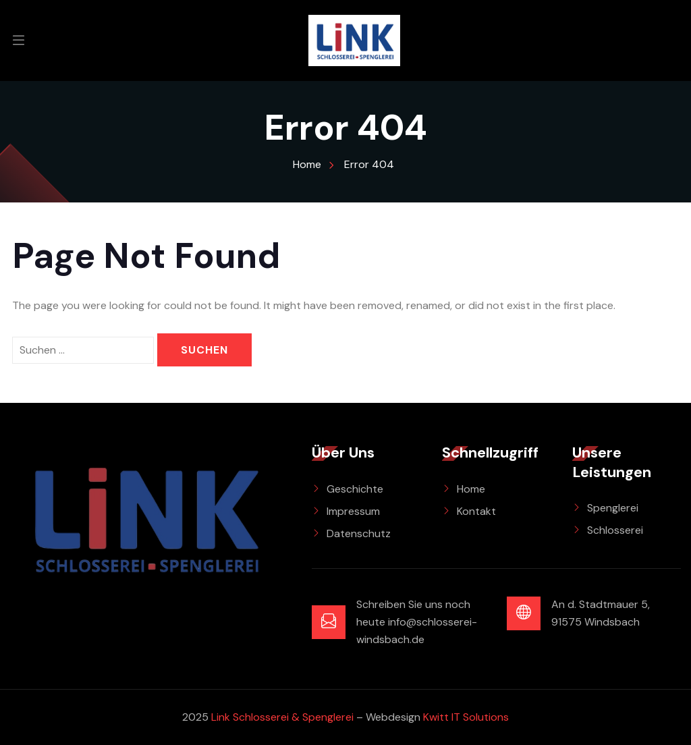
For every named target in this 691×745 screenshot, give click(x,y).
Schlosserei (615, 530)
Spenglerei (612, 508)
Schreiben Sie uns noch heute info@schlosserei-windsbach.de (416, 621)
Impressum (353, 511)
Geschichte (355, 489)
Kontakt (476, 511)
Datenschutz (359, 533)
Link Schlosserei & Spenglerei (282, 717)
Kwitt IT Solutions (466, 717)
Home (471, 489)
